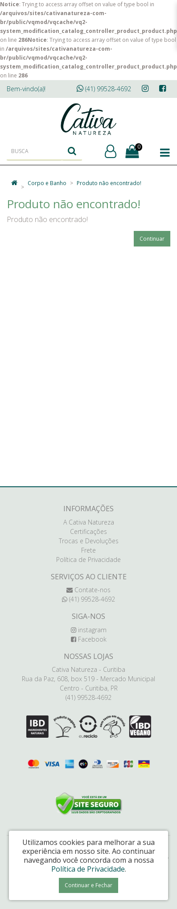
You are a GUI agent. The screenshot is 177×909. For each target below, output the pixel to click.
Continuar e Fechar (88, 885)
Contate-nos (88, 590)
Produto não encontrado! (109, 183)
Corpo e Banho (47, 183)
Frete (88, 550)
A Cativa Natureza (88, 522)
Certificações (88, 531)
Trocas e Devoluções (89, 541)
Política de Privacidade (88, 559)
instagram (89, 630)
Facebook (89, 639)
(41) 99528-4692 (104, 89)
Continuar (152, 238)
